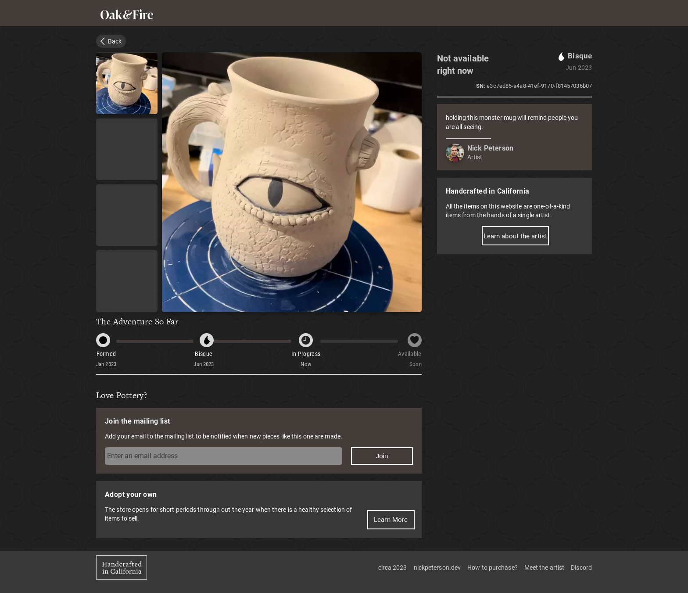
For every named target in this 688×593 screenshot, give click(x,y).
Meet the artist (544, 567)
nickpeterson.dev (437, 567)
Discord (581, 567)
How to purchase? (492, 567)
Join (382, 456)
